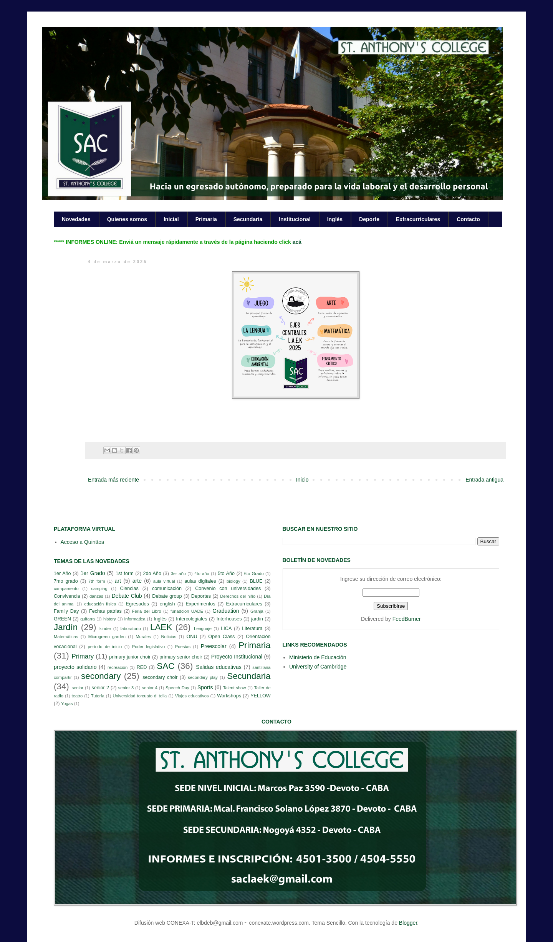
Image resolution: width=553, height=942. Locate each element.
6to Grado (254, 573)
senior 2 (100, 687)
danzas (96, 596)
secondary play (203, 677)
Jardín (66, 627)
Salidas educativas (219, 667)
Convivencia (67, 596)
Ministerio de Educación (317, 657)
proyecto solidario (75, 667)
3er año (178, 573)
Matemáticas (66, 636)
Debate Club (127, 596)
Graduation (225, 611)
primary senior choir (180, 657)
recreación (117, 667)
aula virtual (164, 581)
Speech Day (177, 687)
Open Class (221, 636)
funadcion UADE (187, 611)
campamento (66, 588)
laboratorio (131, 628)
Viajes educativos (192, 696)
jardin (257, 619)
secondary (101, 676)
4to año (201, 573)
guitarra (87, 619)
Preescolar (214, 646)
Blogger (408, 923)
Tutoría (97, 696)
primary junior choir (130, 657)
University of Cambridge (317, 667)
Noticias (168, 636)
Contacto (468, 219)
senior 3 (126, 687)
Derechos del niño (237, 596)
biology (233, 581)
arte (137, 581)
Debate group (167, 596)
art (118, 581)
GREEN (62, 619)
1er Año (62, 573)
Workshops (229, 696)
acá (297, 242)
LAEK (161, 627)
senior (77, 687)
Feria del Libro (146, 611)
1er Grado (92, 573)
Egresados (137, 604)
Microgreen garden (107, 636)
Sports (205, 687)
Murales (143, 636)
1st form (125, 573)
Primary (82, 656)
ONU (192, 636)
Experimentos (200, 604)
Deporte (369, 219)
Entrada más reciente (113, 480)
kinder (105, 628)
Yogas (67, 703)
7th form (96, 581)
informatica (135, 619)
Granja (256, 611)
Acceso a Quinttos (82, 542)
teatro (77, 696)
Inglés (335, 219)
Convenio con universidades (228, 588)
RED (142, 667)
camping (99, 588)
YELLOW (260, 696)
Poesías (182, 646)
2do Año (152, 573)
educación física (100, 604)
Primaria (206, 219)
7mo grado (66, 581)
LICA (226, 628)
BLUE (256, 581)
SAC (165, 666)
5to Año (226, 573)
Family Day (66, 611)
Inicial (171, 219)
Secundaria (247, 219)
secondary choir (159, 677)
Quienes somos (127, 219)
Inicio (302, 480)
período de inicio (105, 646)
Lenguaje (203, 628)
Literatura (252, 628)
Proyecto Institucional (236, 657)
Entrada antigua (484, 480)
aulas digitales (200, 581)
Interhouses (229, 619)
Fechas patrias (105, 611)
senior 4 (149, 687)
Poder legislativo (148, 646)
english (167, 604)
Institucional (294, 219)
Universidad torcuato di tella (140, 696)
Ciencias (129, 588)
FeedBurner (406, 619)
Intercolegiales (191, 619)
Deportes (201, 596)
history (109, 619)
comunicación (167, 588)
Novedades (76, 219)
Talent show (234, 687)
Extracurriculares (418, 219)
